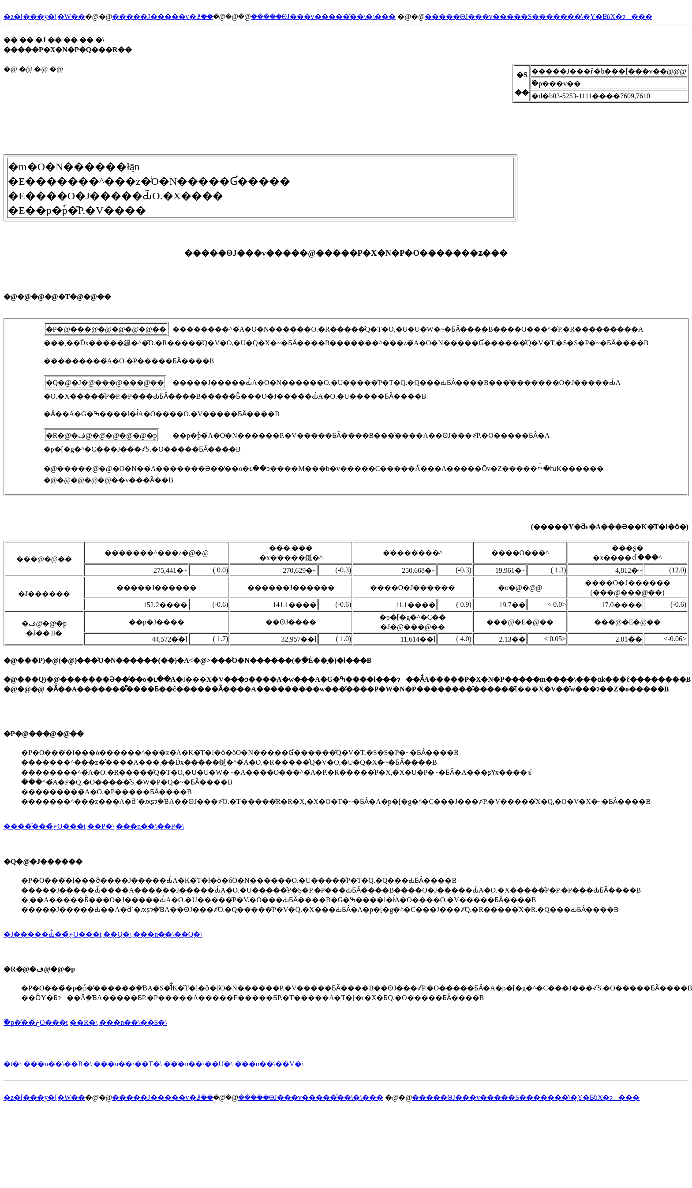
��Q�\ (117, 934)
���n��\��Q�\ (167, 934)
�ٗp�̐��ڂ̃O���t (36, 1022)
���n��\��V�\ (269, 1064)
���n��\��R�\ (57, 1064)
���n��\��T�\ (128, 1064)
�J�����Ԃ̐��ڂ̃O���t (52, 934)
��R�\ (83, 1022)
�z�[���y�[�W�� (44, 16)
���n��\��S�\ (133, 1022)
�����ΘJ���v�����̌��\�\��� (323, 16)
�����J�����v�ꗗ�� (162, 16)
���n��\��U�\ (198, 1064)
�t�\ (13, 1064)
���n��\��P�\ (150, 826)
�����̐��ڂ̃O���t (45, 826)
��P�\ (100, 826)
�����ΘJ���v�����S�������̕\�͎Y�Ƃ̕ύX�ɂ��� (538, 16)
